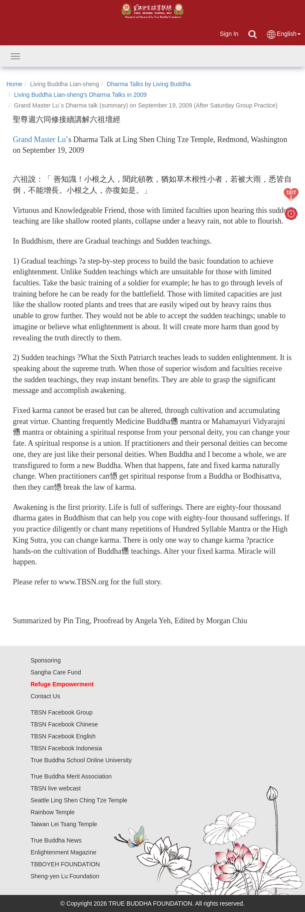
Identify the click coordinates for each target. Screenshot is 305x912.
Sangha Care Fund (55, 672)
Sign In (229, 33)
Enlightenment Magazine (63, 852)
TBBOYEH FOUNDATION (65, 864)
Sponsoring (45, 660)
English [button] (283, 34)
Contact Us (45, 696)
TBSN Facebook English (63, 736)
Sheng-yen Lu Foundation (64, 876)
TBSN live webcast (55, 788)
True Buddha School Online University (81, 760)
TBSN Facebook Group (61, 712)
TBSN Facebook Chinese (64, 724)
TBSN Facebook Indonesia (66, 748)
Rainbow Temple (52, 812)
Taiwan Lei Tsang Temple (63, 824)
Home (14, 84)
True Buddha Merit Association (70, 776)
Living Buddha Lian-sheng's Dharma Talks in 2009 (80, 94)
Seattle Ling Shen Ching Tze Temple (78, 800)
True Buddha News (55, 840)
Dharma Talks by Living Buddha (149, 84)
